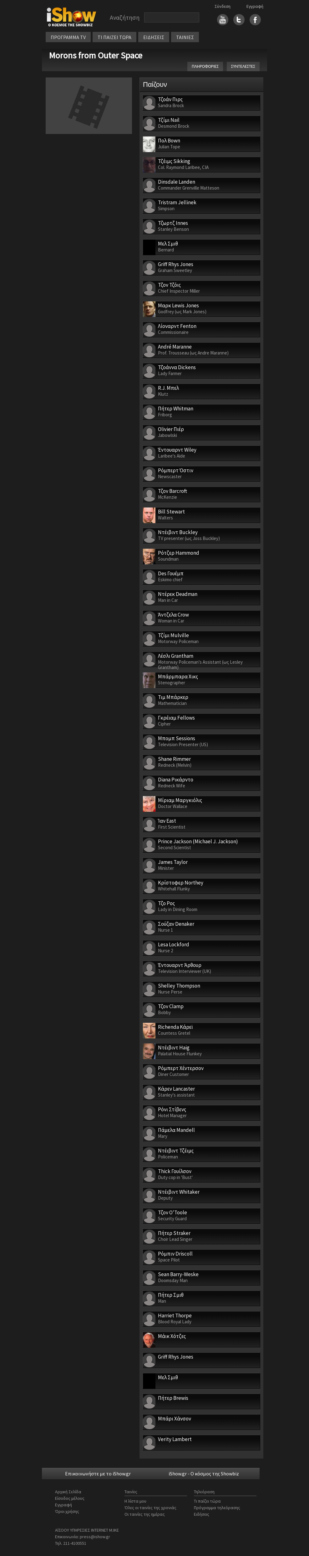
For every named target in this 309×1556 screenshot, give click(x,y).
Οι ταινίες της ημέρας (144, 1514)
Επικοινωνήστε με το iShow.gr (98, 1473)
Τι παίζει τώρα (207, 1501)
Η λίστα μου (135, 1501)
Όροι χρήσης (67, 1511)
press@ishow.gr (95, 1536)
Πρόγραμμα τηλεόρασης (217, 1507)
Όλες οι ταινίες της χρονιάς (150, 1507)
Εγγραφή (254, 6)
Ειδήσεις (201, 1514)
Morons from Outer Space (95, 55)
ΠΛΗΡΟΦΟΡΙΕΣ (205, 66)
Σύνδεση (222, 6)
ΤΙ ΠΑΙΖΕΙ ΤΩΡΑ (114, 37)
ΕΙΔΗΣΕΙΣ (153, 37)
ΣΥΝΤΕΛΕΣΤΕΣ (243, 66)
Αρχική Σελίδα (68, 1491)
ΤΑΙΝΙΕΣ (185, 37)
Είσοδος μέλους (69, 1498)
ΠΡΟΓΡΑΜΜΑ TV (68, 37)
